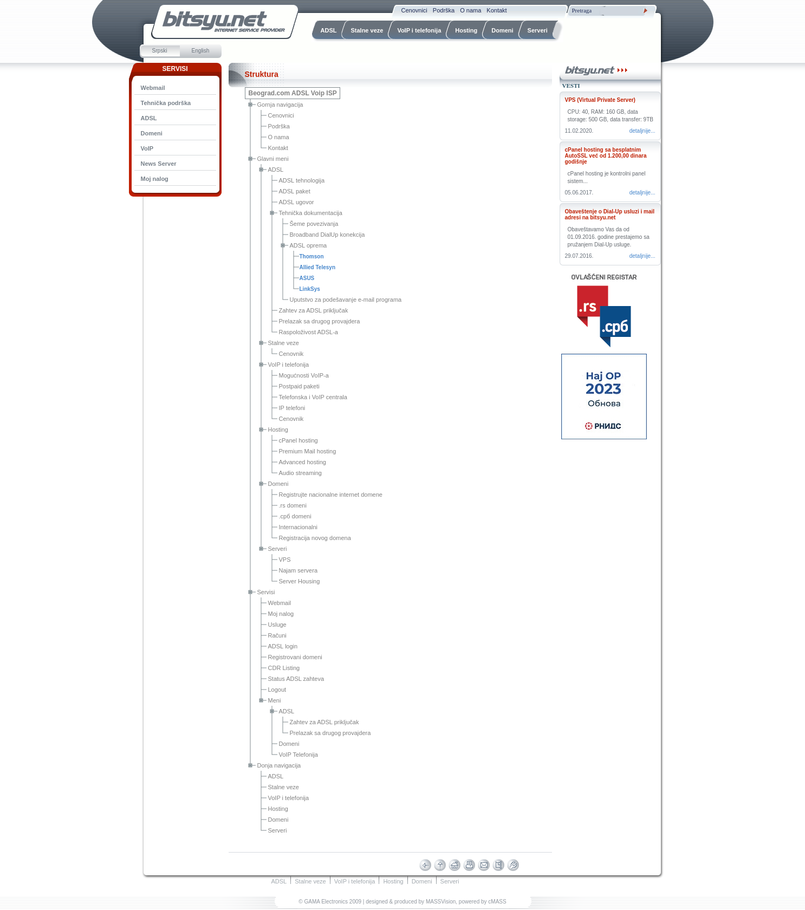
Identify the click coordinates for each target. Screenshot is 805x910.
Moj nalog (281, 613)
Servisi (266, 592)
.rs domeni (293, 505)
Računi (277, 635)
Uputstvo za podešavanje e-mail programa (346, 299)
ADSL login (283, 646)
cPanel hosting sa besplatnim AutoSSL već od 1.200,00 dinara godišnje (606, 156)
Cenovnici (281, 115)
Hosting (278, 429)
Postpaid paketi (299, 386)
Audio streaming (300, 473)
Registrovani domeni (295, 657)
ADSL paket (294, 191)
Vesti (571, 85)
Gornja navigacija (280, 104)
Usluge (277, 624)
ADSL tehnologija (302, 180)
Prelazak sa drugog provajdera (319, 321)
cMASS (497, 902)
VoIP (147, 148)
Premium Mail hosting (307, 451)
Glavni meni (273, 158)
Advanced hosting (302, 462)
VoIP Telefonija (298, 754)
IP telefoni (292, 408)
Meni (274, 700)
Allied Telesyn (318, 267)
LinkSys (310, 289)
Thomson (312, 256)
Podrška (279, 126)
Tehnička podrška (166, 103)
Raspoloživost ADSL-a (308, 332)
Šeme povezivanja (314, 223)
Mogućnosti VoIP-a (304, 375)
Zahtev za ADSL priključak (313, 310)
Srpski (159, 51)
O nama (278, 137)
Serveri (277, 548)
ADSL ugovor (296, 202)
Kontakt (278, 148)
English (201, 51)
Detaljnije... (642, 131)
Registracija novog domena (315, 538)
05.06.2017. (579, 193)
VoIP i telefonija (288, 364)
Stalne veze (283, 343)
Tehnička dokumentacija (310, 213)
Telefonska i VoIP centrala (313, 397)
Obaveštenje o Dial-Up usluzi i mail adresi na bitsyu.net (610, 214)
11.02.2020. (579, 131)
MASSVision (441, 902)
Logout (277, 689)
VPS (285, 559)
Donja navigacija (279, 765)
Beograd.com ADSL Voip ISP (293, 93)
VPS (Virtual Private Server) (600, 100)
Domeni (152, 133)
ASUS (307, 278)
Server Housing (299, 581)
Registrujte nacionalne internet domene (330, 494)
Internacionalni (298, 527)
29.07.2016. (579, 256)
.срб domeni (295, 516)
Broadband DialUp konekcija (327, 234)
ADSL (149, 118)
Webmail (153, 87)
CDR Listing (284, 668)
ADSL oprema (308, 245)
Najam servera (298, 570)
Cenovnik (291, 353)
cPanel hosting (298, 440)
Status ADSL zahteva (296, 678)
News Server (159, 163)
